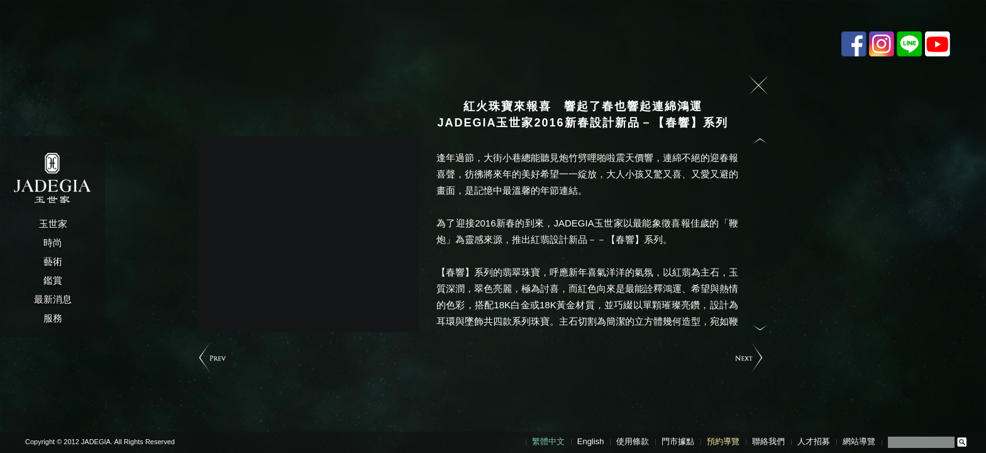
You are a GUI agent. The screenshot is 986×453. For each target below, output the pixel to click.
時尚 (52, 242)
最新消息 (53, 299)
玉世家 (53, 223)
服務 (52, 318)
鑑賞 (52, 280)
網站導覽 (859, 441)
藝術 (52, 261)
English (590, 441)
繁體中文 (548, 441)
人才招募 (813, 441)
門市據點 (678, 441)
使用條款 (632, 441)
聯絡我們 (768, 441)
